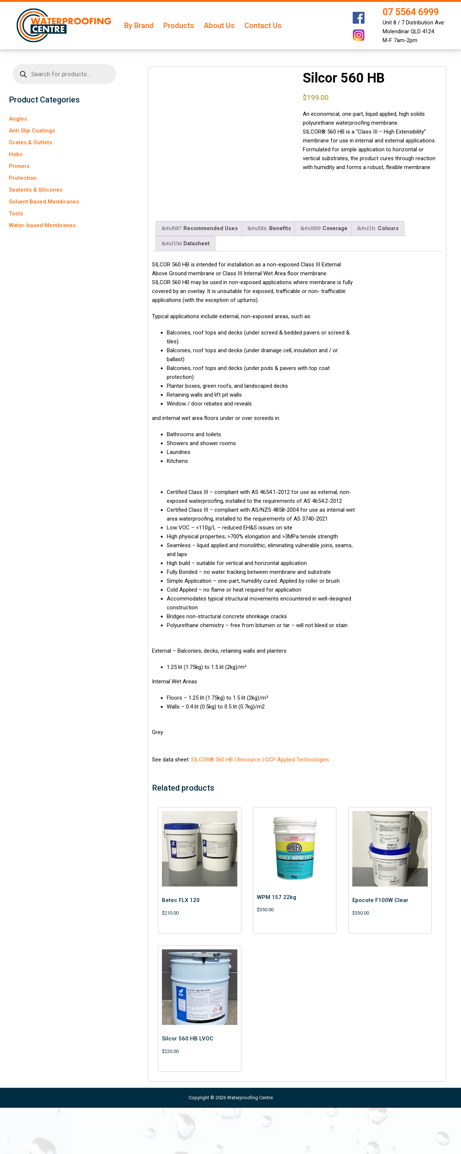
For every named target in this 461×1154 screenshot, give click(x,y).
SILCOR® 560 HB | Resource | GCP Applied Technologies (260, 806)
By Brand (139, 25)
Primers (19, 166)
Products (178, 25)
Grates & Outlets (30, 142)
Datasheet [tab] (186, 290)
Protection (23, 178)
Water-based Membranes (42, 225)
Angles (18, 118)
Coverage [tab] (324, 275)
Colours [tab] (378, 275)
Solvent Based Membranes (44, 201)
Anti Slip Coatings (32, 130)
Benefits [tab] (269, 275)
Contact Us (263, 25)
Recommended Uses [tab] (200, 275)
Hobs (16, 154)
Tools (16, 213)
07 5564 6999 (411, 12)
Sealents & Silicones (35, 189)
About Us (219, 25)
